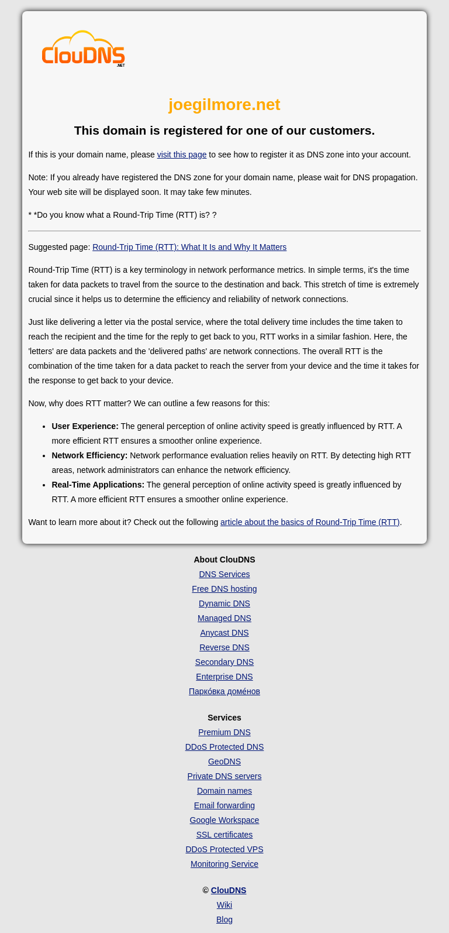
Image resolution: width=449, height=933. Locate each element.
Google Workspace (225, 820)
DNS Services (224, 574)
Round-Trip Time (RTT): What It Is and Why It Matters (189, 247)
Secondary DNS (224, 662)
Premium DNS (224, 732)
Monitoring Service (224, 864)
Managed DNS (224, 618)
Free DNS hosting (224, 589)
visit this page (182, 154)
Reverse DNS (224, 647)
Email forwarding (224, 805)
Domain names (224, 790)
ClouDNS (229, 890)
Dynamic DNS (224, 603)
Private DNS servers (225, 776)
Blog (224, 919)
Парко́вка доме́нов (224, 691)
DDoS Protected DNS (224, 747)
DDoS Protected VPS (224, 849)
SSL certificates (224, 834)
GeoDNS (224, 761)
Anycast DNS (224, 632)
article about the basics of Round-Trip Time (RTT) (310, 522)
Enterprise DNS (224, 676)
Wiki (224, 905)
